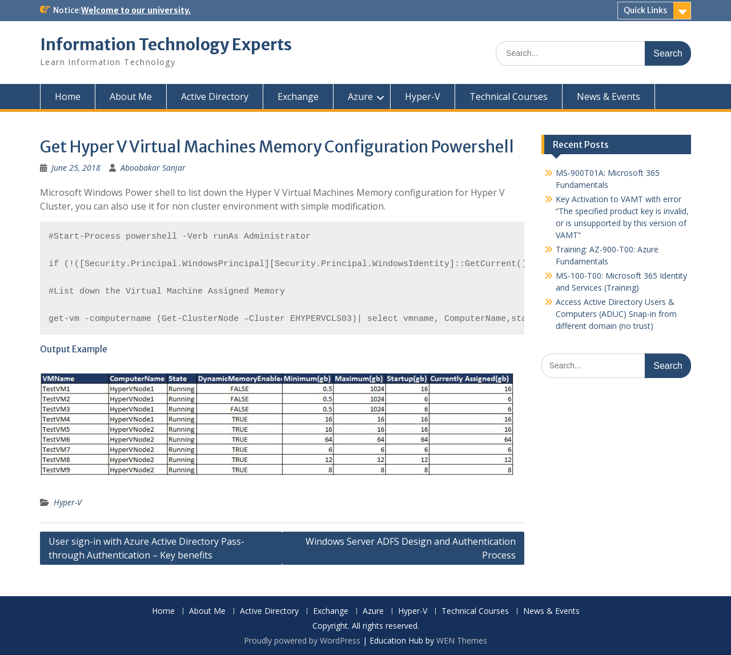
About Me (131, 96)
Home (68, 96)
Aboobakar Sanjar (153, 167)
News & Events (608, 96)
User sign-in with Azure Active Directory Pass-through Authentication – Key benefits (146, 548)
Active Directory (214, 96)
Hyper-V (422, 96)
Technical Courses (508, 96)
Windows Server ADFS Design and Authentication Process (411, 548)
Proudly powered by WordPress (302, 640)
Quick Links (645, 10)
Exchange (298, 96)
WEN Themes (461, 640)
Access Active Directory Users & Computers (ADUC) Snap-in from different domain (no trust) (616, 313)
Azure (360, 96)
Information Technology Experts (166, 44)
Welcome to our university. (136, 10)
